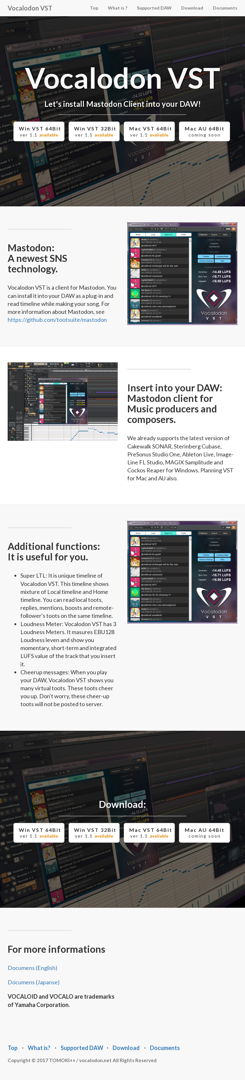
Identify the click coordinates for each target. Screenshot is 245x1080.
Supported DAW (154, 8)
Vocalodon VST (30, 8)
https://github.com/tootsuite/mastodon (57, 319)
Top (94, 8)
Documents (225, 8)
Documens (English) (32, 967)
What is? (39, 1047)
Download (192, 8)
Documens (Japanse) (34, 982)
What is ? (117, 8)
